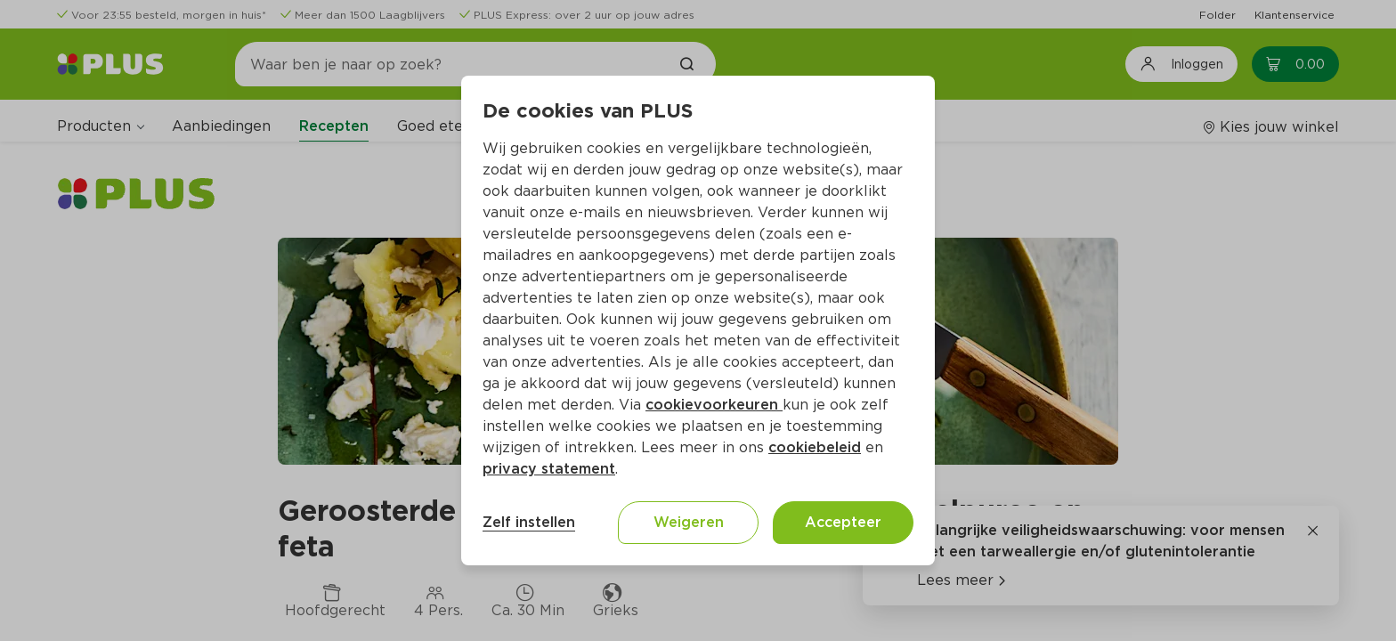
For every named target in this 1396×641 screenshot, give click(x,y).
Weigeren (688, 522)
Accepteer (843, 522)
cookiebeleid (814, 447)
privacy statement (549, 468)
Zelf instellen (529, 522)
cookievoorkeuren (714, 404)
